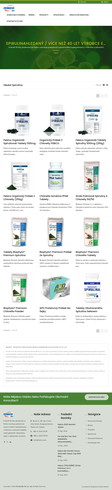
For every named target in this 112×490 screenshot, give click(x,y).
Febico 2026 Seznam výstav (66, 425)
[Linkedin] (10, 442)
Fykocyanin (76, 378)
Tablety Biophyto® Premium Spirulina (14, 253)
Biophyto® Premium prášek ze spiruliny (56, 253)
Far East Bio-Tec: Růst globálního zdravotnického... (67, 439)
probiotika (90, 378)
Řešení (32, 15)
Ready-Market (104, 487)
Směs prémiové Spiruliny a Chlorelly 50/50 (91, 197)
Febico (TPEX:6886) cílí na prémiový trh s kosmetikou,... (69, 468)
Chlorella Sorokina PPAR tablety (54, 197)
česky (106, 2)
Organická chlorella (54, 378)
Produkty (44, 15)
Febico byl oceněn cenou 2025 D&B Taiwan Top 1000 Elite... (69, 454)
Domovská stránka (16, 15)
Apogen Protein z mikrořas (13, 381)
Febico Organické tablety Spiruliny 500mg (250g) (91, 141)
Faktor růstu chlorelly (66, 378)
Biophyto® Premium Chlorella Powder (15, 309)
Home (56, 53)
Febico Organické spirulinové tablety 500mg (19, 141)
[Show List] (107, 84)
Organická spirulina (42, 378)
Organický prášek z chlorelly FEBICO (51, 141)
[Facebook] (4, 442)
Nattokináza (83, 378)
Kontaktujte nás (15, 21)
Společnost (59, 15)
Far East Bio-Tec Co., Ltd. (24, 486)
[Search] (90, 2)
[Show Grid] (103, 84)
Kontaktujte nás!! (97, 397)
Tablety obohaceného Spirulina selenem (89, 309)
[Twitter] (7, 442)
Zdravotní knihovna (79, 15)
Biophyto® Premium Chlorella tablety (87, 253)
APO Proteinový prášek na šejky (55, 309)
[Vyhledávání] (78, 2)
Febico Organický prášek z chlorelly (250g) (19, 197)
